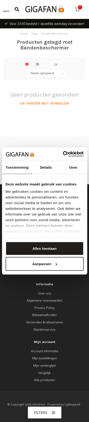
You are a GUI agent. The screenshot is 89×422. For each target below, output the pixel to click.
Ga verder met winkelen (44, 103)
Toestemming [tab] (17, 167)
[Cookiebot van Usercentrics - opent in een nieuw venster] (63, 154)
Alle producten (44, 380)
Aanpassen (44, 264)
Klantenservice (45, 329)
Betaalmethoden (44, 315)
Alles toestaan (45, 248)
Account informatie (44, 351)
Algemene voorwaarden (44, 300)
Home (24, 33)
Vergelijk (44, 373)
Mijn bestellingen (44, 358)
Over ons (44, 293)
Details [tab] (46, 167)
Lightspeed (72, 404)
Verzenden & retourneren (44, 322)
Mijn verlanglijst (44, 365)
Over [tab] (73, 167)
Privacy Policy (44, 308)
